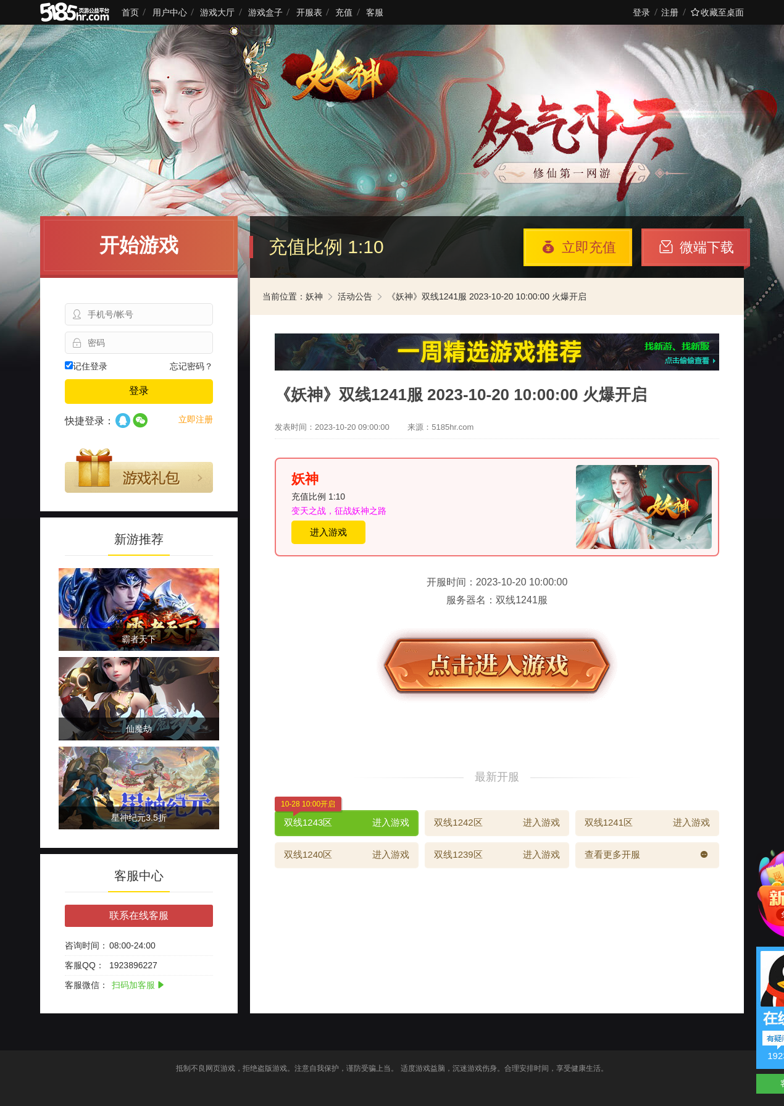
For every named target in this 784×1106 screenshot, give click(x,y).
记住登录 (86, 366)
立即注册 (195, 419)
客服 (374, 12)
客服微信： (86, 985)
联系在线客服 (139, 915)
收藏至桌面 (717, 12)
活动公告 (355, 296)
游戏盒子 (265, 12)
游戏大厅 (217, 12)
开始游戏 (138, 245)
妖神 (314, 296)
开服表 (309, 12)
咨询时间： (86, 945)
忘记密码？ (191, 366)
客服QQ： (84, 965)
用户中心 (169, 12)
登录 (641, 12)
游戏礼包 (139, 470)
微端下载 (696, 247)
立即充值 (578, 247)
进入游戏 (328, 532)
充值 (343, 12)
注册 (669, 12)
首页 (130, 12)
